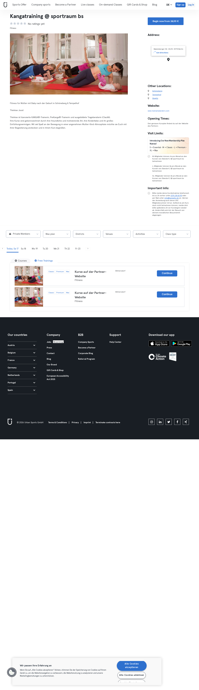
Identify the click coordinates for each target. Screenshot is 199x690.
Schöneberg (157, 91)
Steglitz (155, 98)
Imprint (87, 422)
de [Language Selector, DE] (169, 4)
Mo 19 (35, 249)
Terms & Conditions (57, 422)
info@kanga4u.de (171, 198)
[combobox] (23, 234)
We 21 (56, 249)
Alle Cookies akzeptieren (132, 665)
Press (49, 348)
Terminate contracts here (108, 422)
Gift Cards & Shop (137, 5)
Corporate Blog (85, 353)
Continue (167, 273)
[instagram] (151, 422)
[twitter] (169, 422)
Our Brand (52, 365)
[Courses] (21, 261)
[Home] (4, 5)
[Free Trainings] (44, 261)
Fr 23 (77, 249)
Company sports (40, 5)
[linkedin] (160, 422)
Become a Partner (65, 5)
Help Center (115, 342)
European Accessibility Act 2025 (58, 377)
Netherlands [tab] (21, 375)
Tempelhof (156, 95)
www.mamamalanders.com (158, 111)
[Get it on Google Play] (181, 343)
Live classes (87, 5)
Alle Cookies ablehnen (131, 675)
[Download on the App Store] (159, 343)
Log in (191, 5)
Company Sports (86, 342)
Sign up (180, 5)
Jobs (49, 342)
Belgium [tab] (21, 353)
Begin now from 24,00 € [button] (166, 21)
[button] (12, 672)
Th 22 (67, 249)
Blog (154, 5)
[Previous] (19, 63)
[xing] (186, 422)
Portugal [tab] (21, 383)
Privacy (75, 422)
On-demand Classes (110, 5)
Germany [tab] (21, 368)
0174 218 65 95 (176, 196)
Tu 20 (45, 249)
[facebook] (177, 422)
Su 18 (23, 249)
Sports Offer (19, 5)
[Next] (119, 63)
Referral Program (86, 359)
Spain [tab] (21, 390)
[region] (86, 671)
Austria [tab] (21, 345)
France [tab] (21, 360)
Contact (50, 353)
